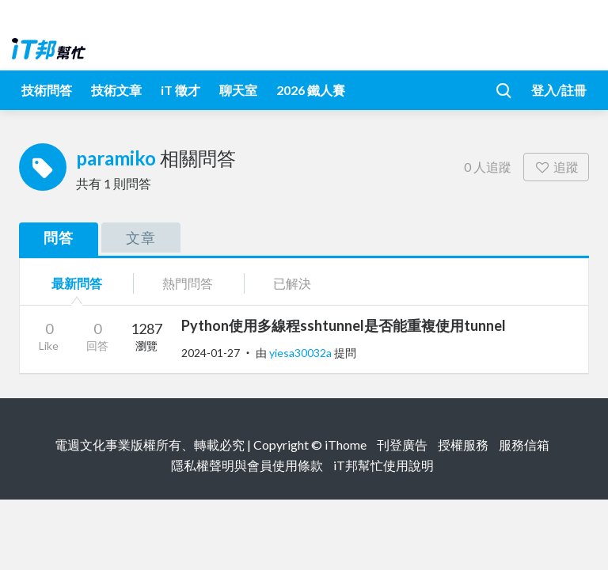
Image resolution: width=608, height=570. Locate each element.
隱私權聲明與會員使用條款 (247, 465)
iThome (346, 444)
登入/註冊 (559, 89)
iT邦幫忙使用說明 (383, 465)
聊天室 (238, 89)
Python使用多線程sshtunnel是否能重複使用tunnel (343, 325)
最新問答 (76, 283)
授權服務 (463, 444)
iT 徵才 (180, 89)
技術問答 (46, 89)
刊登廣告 (402, 444)
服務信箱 (524, 444)
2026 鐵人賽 (310, 89)
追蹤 (556, 166)
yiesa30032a (301, 352)
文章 (141, 237)
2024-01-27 (210, 352)
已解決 (292, 283)
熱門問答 (187, 283)
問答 (59, 237)
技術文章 (116, 89)
